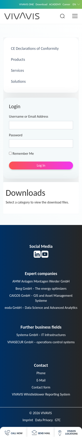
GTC (58, 420)
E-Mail (41, 380)
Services (17, 70)
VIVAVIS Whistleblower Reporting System (41, 394)
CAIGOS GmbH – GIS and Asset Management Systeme (41, 297)
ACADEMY (55, 4)
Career (66, 4)
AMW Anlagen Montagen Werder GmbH (41, 281)
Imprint (28, 420)
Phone (41, 373)
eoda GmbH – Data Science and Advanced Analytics (41, 308)
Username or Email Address (28, 116)
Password (16, 135)
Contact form (41, 387)
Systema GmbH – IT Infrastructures (41, 335)
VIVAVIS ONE (26, 4)
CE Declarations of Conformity (34, 48)
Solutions (18, 81)
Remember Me (21, 153)
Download (41, 4)
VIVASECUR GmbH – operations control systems (41, 342)
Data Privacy (44, 420)
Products (17, 59)
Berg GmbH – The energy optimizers (41, 288)
